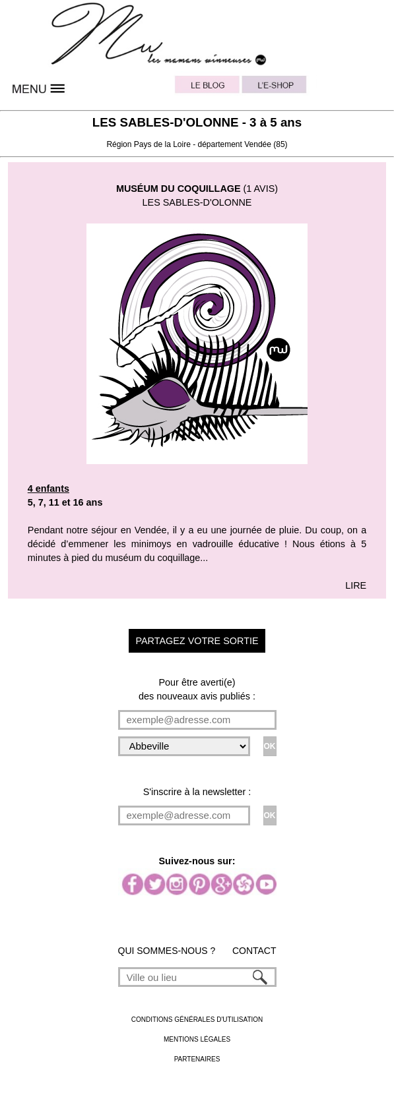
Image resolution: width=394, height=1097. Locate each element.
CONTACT (254, 950)
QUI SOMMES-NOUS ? (167, 950)
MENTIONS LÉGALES (197, 1039)
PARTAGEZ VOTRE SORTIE (196, 641)
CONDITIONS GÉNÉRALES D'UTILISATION (197, 1019)
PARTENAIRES (197, 1059)
